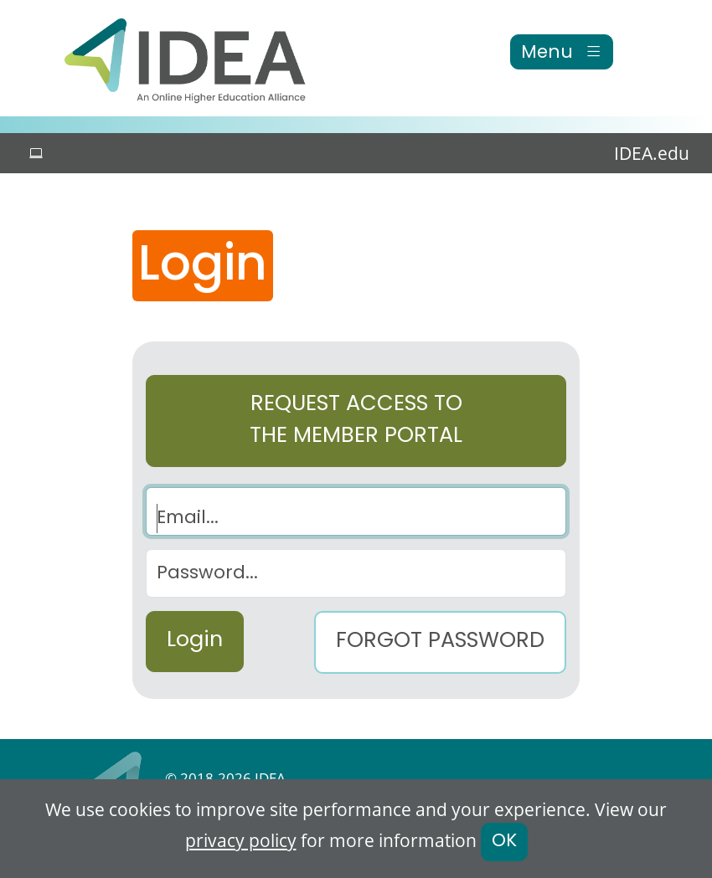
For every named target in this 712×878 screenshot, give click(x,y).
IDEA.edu (651, 153)
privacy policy (241, 840)
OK (504, 841)
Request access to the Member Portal (356, 421)
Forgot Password (440, 642)
